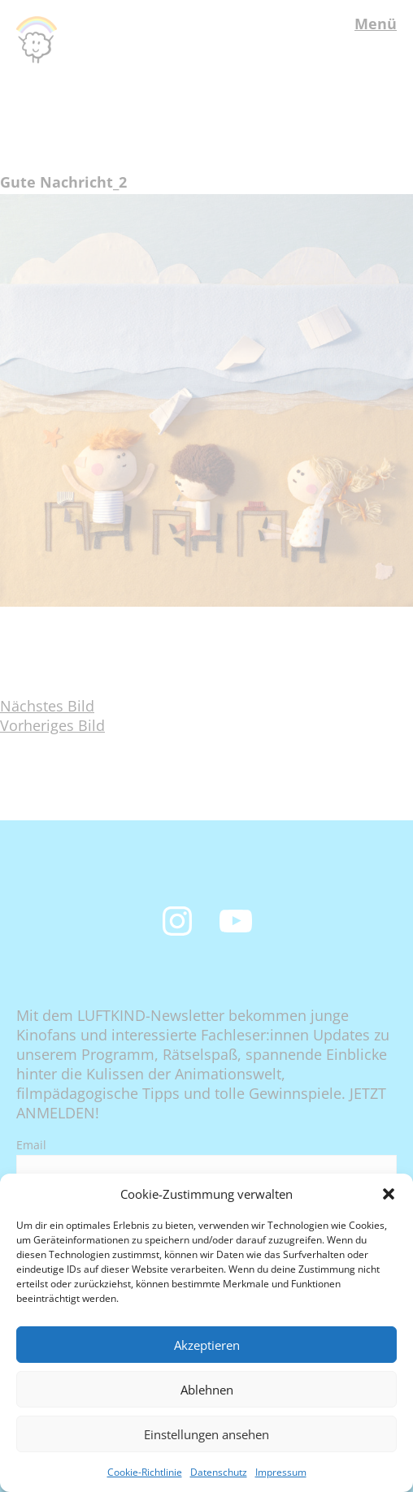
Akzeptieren (207, 1345)
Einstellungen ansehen (206, 1434)
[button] (388, 1194)
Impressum (280, 1472)
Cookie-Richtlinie (144, 1472)
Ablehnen (206, 1390)
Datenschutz (218, 1472)
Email (31, 1145)
